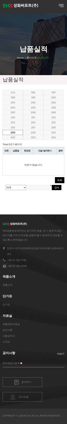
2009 (53, 112)
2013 (13, 122)
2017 (33, 127)
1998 (13, 97)
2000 (53, 97)
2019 (12, 132)
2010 (13, 117)
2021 (53, 132)
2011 (33, 117)
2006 (53, 107)
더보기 (60, 353)
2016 (13, 127)
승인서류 (7, 329)
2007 (12, 112)
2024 (53, 137)
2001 (13, 102)
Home (20, 57)
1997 (53, 92)
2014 (33, 122)
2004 (12, 107)
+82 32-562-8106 (17, 265)
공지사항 (9, 353)
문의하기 (22, 382)
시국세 (6, 341)
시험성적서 (9, 335)
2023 (33, 137)
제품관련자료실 (11, 324)
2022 (12, 137)
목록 (59, 180)
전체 (12, 92)
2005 (33, 107)
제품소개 (7, 284)
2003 (53, 102)
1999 (33, 97)
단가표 (6, 304)
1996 (33, 92)
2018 (53, 127)
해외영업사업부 (11, 363)
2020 (33, 132)
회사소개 (32, 57)
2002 (33, 102)
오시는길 (19, 397)
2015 (53, 122)
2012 (53, 117)
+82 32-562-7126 (17, 259)
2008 (33, 112)
